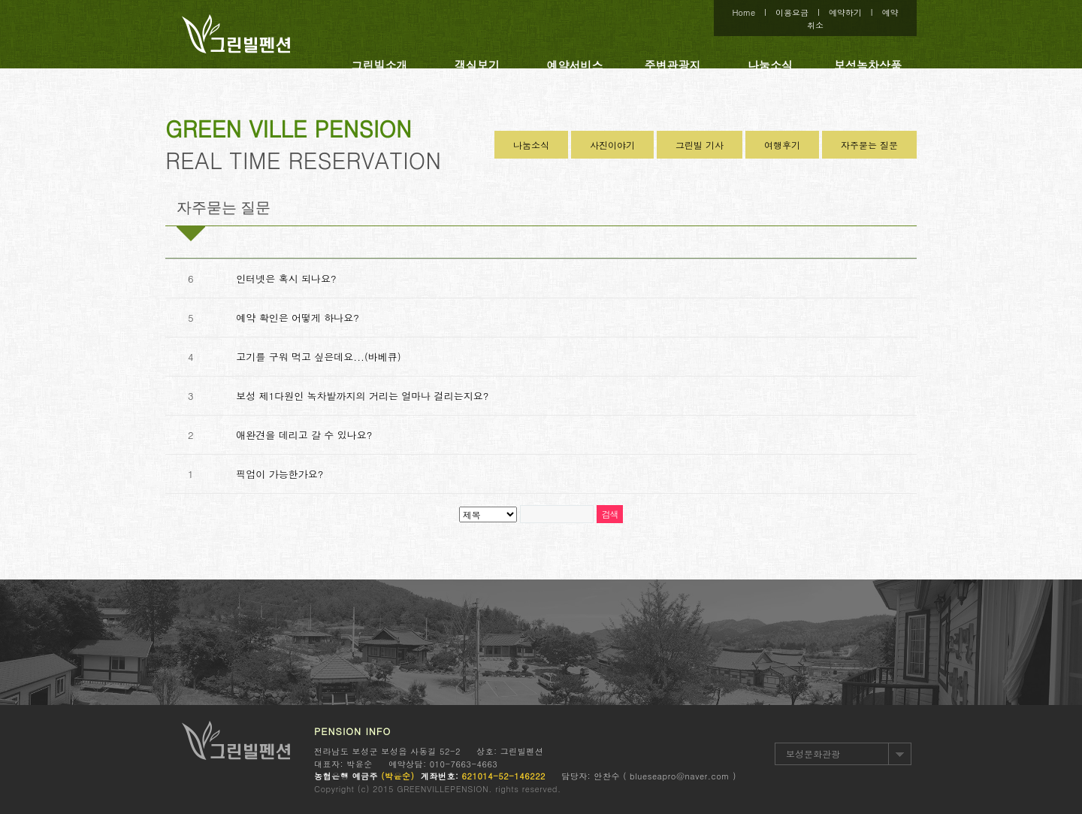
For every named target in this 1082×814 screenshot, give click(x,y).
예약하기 (845, 12)
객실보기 (477, 65)
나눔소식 (770, 65)
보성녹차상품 (868, 65)
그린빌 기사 (699, 144)
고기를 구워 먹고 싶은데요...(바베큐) (318, 357)
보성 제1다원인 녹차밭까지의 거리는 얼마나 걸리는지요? (362, 396)
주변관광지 (673, 65)
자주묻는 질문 (869, 144)
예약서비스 (575, 65)
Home (743, 12)
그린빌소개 (380, 65)
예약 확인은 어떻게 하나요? (297, 317)
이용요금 (791, 12)
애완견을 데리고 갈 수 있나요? (304, 435)
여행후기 (782, 144)
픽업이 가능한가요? (279, 474)
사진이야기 (612, 144)
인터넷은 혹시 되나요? (286, 278)
